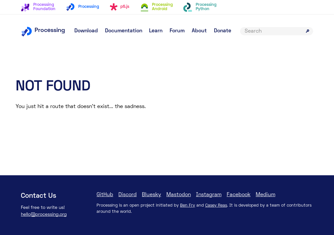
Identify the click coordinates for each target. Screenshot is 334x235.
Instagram (208, 195)
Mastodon (178, 195)
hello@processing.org (44, 214)
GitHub (105, 195)
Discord (127, 195)
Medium (265, 195)
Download (86, 31)
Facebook (238, 195)
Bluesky (151, 195)
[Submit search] (307, 31)
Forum (177, 31)
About (199, 31)
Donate (222, 31)
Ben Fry (187, 206)
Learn (155, 31)
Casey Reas (216, 206)
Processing (43, 30)
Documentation (123, 31)
